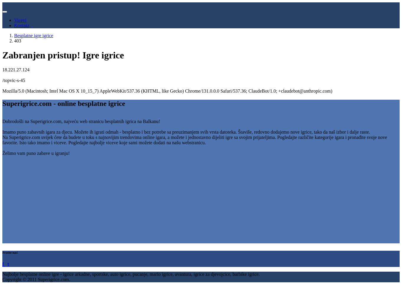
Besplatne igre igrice (33, 35)
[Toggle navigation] (4, 12)
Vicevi (20, 20)
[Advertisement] (179, 202)
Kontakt (21, 25)
